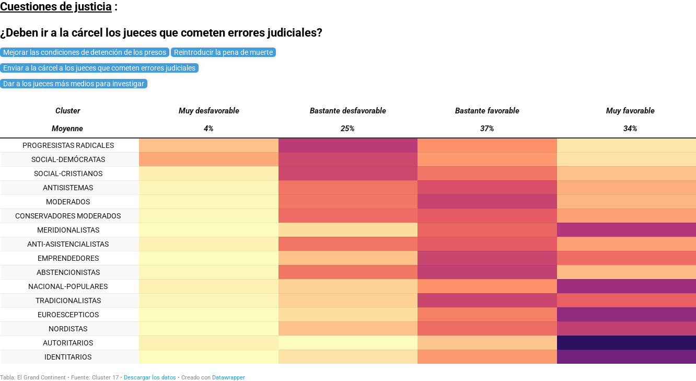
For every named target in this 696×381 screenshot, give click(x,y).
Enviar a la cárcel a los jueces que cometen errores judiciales (99, 68)
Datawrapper (228, 377)
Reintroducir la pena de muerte (223, 52)
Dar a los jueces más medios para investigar (73, 83)
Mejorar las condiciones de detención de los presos (84, 52)
